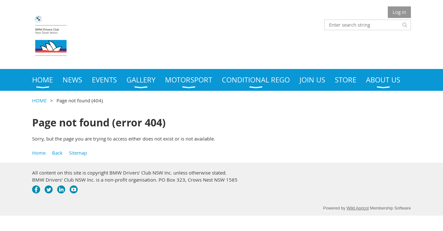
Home (39, 153)
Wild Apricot (358, 208)
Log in (399, 12)
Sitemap (78, 153)
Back (57, 153)
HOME (39, 100)
